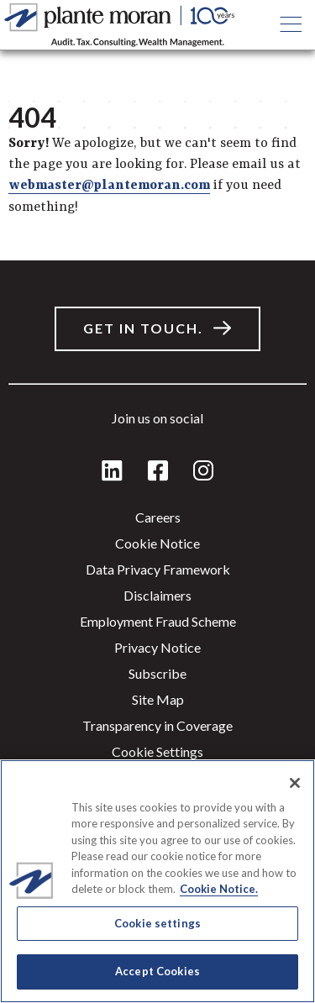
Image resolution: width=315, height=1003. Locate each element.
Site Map (158, 699)
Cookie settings (157, 751)
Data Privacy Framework (158, 569)
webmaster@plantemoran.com (109, 185)
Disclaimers (157, 595)
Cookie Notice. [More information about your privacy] (219, 888)
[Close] (294, 782)
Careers (158, 517)
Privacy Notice (157, 647)
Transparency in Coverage (157, 725)
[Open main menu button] (290, 25)
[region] (157, 881)
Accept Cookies (157, 971)
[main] (157, 501)
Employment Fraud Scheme (158, 621)
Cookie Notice (157, 543)
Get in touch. (143, 328)
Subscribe (157, 673)
